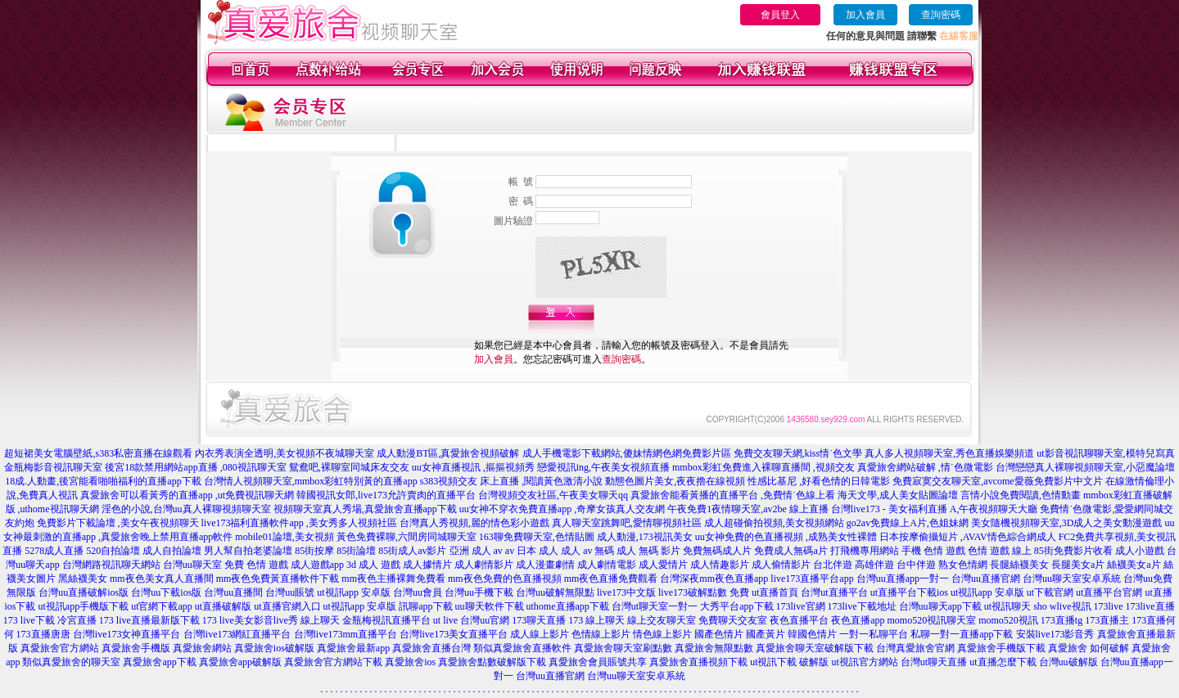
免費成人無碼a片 (790, 550)
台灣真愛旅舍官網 (915, 648)
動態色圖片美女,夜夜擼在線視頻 (675, 481)
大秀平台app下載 (736, 606)
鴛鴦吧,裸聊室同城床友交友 (349, 467)
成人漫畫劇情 (545, 564)
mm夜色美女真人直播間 (162, 578)
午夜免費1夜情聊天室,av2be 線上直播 (748, 509)
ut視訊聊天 (1007, 606)
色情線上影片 (600, 634)
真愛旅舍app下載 (159, 662)
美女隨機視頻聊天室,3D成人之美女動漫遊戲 (1067, 523)
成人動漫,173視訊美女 (645, 537)
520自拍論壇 (113, 550)
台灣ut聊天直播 (934, 662)
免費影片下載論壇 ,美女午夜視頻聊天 (118, 523)
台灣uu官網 (484, 620)
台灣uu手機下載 (479, 592)
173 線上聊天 (596, 620)
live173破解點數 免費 (703, 592)
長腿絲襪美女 (1019, 564)
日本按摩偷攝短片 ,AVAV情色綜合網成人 (967, 537)
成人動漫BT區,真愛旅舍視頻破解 (448, 453)
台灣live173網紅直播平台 (237, 634)
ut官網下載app (161, 606)
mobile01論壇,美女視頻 (284, 537)
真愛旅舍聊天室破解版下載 (815, 648)
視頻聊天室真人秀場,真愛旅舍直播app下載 (365, 509)
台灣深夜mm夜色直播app (714, 578)
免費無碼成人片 (717, 550)
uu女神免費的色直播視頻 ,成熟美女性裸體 (786, 537)
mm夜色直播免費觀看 (611, 578)
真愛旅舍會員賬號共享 (598, 662)
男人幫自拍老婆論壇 (248, 550)
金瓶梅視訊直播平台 (386, 620)
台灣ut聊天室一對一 (655, 606)
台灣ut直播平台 (834, 592)
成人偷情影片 (781, 564)
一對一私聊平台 (873, 634)
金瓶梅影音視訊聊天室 (53, 467)
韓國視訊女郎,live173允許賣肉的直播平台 (386, 495)
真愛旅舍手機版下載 (1001, 648)
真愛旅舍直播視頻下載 (698, 662)
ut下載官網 (1050, 592)
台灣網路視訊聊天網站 (111, 564)
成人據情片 (427, 564)
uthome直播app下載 (567, 606)
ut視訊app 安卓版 (354, 592)
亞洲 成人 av (476, 550)
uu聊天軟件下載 (489, 606)
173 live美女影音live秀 (250, 620)
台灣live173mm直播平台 (346, 634)
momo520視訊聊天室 (931, 620)
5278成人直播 (54, 550)
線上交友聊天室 (661, 620)
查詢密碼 (940, 14)
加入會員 (865, 14)
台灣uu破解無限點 (555, 592)
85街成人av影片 (412, 550)
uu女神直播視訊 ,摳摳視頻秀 (473, 467)
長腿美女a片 (1077, 564)
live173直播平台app (811, 578)
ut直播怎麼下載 (1002, 662)
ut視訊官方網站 (864, 662)
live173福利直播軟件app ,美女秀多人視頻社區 (299, 523)
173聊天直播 (539, 620)
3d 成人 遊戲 (373, 564)
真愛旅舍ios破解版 (274, 648)
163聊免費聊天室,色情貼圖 (536, 537)
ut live (445, 620)
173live (1108, 606)
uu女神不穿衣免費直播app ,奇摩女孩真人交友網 (562, 509)
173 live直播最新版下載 (149, 620)
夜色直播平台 (799, 620)
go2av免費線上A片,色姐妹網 (908, 523)
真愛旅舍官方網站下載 (333, 662)
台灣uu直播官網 (985, 578)
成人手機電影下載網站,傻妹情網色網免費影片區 (626, 453)
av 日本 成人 (531, 550)
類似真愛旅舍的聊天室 (71, 662)
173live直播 (1150, 606)
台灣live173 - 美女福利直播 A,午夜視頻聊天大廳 (934, 509)
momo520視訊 (1008, 620)
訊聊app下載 (425, 606)
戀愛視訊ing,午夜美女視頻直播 (603, 467)
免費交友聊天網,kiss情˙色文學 (798, 453)
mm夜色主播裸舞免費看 (393, 578)
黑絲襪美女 (82, 578)
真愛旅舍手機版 (136, 648)
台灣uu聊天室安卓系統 (1072, 578)
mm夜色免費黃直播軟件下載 (278, 578)
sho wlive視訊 (1062, 606)
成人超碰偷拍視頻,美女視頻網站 (774, 523)
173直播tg (1061, 620)
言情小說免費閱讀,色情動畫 (1020, 495)
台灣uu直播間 (233, 592)
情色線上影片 (662, 634)
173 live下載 (29, 620)
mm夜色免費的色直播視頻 (505, 578)
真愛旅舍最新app (353, 648)
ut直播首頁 (775, 592)
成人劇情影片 (483, 564)
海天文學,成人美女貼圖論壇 (898, 495)
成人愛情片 (663, 564)
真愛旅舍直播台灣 (431, 648)
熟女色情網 (962, 564)
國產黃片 (765, 634)
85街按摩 (314, 550)
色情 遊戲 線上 (1000, 550)
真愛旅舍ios (410, 662)
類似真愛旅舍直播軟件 (522, 648)
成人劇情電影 (606, 564)
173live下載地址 (862, 606)
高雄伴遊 (874, 564)
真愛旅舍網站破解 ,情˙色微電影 (925, 467)
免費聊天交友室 (732, 620)
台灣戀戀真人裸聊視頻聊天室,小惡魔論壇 (1085, 467)
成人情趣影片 (719, 564)
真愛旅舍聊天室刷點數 (623, 648)
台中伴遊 (916, 564)
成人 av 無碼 (587, 550)
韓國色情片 (812, 634)
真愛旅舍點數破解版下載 (492, 662)
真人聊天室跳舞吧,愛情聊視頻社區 (627, 523)
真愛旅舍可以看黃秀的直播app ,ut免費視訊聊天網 (187, 495)
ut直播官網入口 (287, 606)
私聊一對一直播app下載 (961, 634)
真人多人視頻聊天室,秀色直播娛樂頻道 (949, 453)
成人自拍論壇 (171, 550)
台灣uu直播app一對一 (902, 578)
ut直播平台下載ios (909, 592)
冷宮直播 (77, 620)
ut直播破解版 (223, 606)
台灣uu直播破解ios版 (83, 592)
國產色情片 (718, 634)
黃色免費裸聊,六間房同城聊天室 (407, 537)
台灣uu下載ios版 (166, 592)
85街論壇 (356, 550)
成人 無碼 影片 (648, 550)
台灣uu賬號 (289, 592)
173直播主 (1107, 620)
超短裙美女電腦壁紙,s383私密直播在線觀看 (98, 453)
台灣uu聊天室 (192, 564)
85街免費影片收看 (1073, 550)
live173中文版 (626, 592)
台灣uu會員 (417, 592)
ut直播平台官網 (1109, 592)
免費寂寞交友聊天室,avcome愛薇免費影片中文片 (997, 481)
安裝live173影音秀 (1055, 634)
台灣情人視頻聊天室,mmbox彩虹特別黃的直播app (311, 481)
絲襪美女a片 (1133, 564)
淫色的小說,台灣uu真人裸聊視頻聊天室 (186, 509)
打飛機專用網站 (864, 550)
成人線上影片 (539, 634)
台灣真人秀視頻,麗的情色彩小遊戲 (474, 523)
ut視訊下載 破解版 (789, 662)
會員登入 (780, 14)
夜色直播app (857, 620)
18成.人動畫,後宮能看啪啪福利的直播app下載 (103, 481)
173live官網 (800, 606)
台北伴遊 (832, 564)
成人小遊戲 (1139, 550)
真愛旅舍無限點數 (714, 648)
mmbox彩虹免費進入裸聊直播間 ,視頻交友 (763, 467)
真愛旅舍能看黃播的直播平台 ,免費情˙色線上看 (732, 495)
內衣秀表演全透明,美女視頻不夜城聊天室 (284, 453)
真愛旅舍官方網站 (59, 648)
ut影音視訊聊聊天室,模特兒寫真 (1105, 453)
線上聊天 (320, 620)
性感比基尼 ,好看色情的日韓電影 (819, 481)
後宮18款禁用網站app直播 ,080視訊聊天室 (195, 467)
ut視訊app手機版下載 (83, 606)
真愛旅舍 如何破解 (1088, 648)
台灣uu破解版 (1068, 662)
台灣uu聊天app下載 (940, 606)
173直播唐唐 (43, 634)
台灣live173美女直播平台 (454, 634)
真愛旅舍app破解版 (240, 662)
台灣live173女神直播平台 (127, 634)
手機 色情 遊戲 (933, 550)
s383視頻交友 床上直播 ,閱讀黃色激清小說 (511, 481)
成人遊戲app (317, 564)
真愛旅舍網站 (202, 648)
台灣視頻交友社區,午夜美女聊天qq (553, 495)
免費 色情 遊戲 (256, 564)
